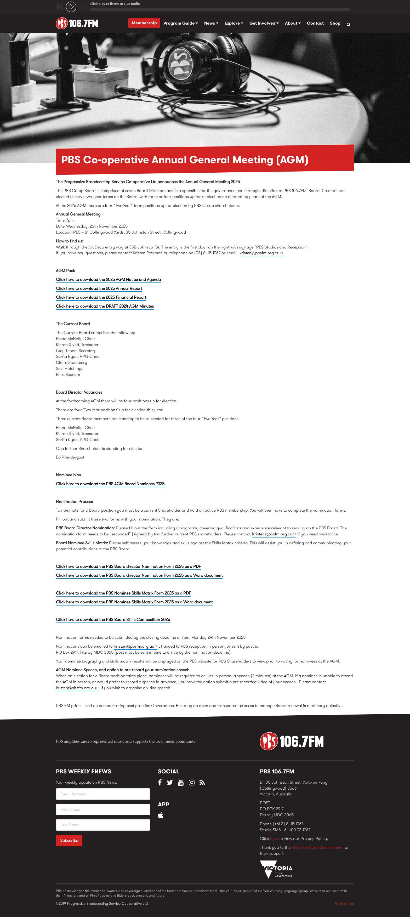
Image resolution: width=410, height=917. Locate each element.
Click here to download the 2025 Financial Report (101, 297)
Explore (234, 23)
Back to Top (344, 903)
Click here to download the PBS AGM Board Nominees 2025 (110, 484)
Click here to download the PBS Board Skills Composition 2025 (113, 619)
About (293, 23)
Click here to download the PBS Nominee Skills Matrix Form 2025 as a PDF (123, 593)
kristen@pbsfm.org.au (261, 253)
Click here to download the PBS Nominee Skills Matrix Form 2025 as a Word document (134, 602)
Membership (144, 23)
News (211, 23)
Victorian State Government (317, 847)
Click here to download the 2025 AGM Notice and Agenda (108, 279)
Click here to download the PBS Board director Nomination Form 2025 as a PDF (128, 566)
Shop (335, 23)
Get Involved (264, 23)
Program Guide (180, 23)
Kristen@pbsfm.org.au (274, 534)
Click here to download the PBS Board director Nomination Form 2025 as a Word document (139, 575)
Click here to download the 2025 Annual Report (99, 288)
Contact (315, 23)
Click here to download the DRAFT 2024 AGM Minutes (105, 306)
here (274, 838)
